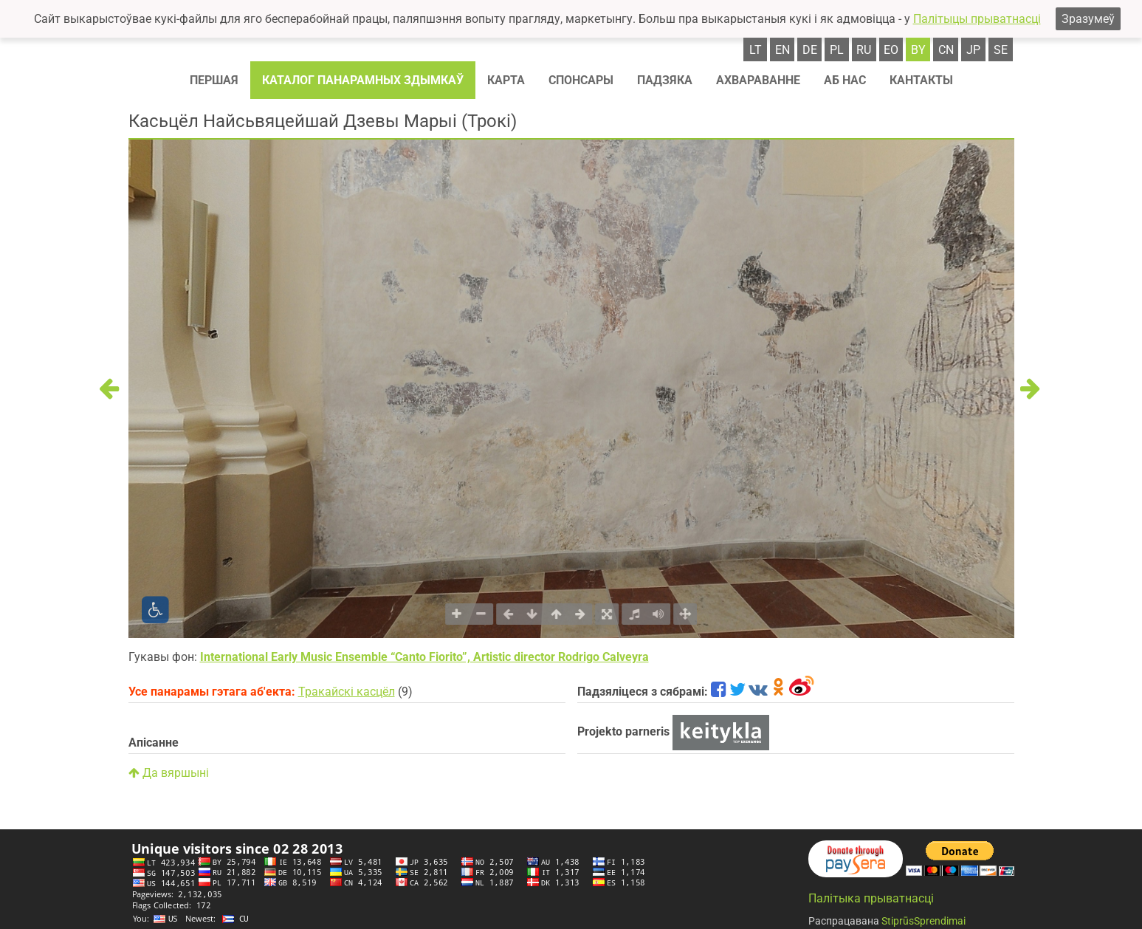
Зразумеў (1088, 19)
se (1001, 50)
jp (973, 50)
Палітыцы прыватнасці (977, 19)
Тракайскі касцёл (346, 692)
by (918, 50)
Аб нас (845, 80)
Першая (214, 80)
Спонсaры (580, 80)
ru (863, 50)
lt (755, 50)
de (809, 50)
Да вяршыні (168, 773)
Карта (506, 80)
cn (946, 50)
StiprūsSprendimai (923, 921)
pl (837, 50)
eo (891, 50)
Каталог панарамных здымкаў (363, 80)
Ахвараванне (758, 80)
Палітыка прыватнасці (871, 898)
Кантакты (921, 80)
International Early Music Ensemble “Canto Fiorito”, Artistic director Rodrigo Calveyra (424, 657)
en (782, 50)
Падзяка (664, 80)
